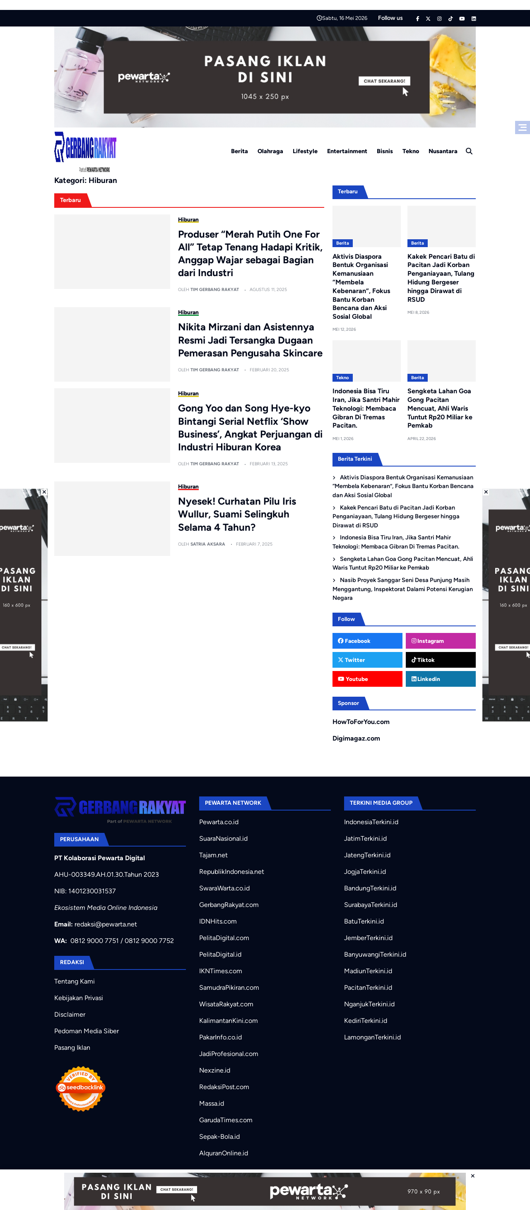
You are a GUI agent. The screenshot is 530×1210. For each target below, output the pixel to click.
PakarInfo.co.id (220, 1037)
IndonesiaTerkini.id (371, 822)
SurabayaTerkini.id (370, 905)
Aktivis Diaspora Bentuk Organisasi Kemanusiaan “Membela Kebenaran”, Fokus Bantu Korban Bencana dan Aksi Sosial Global (403, 486)
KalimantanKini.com (228, 1021)
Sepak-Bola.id (219, 1136)
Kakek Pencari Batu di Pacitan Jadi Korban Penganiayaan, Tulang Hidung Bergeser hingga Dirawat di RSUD (441, 278)
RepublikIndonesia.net (231, 872)
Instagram (428, 640)
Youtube (353, 679)
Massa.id (211, 1103)
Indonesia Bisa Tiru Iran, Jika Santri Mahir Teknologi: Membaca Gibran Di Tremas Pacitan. (366, 408)
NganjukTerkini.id (369, 1004)
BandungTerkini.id (370, 888)
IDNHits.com (218, 921)
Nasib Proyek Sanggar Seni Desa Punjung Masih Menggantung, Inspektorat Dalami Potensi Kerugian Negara (402, 588)
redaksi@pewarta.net (106, 924)
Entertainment (347, 151)
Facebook (354, 640)
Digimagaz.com (356, 738)
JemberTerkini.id (368, 938)
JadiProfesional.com (228, 1054)
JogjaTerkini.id (365, 872)
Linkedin (426, 679)
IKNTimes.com (220, 971)
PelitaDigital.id (220, 954)
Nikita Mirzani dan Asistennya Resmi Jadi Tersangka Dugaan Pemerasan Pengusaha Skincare (250, 339)
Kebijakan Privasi (78, 998)
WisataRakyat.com (226, 1004)
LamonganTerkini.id (372, 1037)
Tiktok (423, 660)
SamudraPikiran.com (229, 987)
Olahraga (270, 151)
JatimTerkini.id (365, 838)
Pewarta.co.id (218, 822)
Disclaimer (69, 1014)
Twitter (351, 660)
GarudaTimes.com (226, 1120)
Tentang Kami (74, 981)
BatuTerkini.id (364, 921)
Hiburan (188, 219)
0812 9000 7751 (94, 941)
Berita (239, 151)
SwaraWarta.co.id (224, 888)
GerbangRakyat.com (229, 905)
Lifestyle (305, 151)
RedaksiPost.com (224, 1087)
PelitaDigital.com (224, 938)
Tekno (410, 151)
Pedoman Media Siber (86, 1031)
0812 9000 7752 (149, 941)
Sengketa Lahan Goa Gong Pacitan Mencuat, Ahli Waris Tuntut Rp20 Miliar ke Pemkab (439, 408)
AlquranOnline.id (223, 1153)
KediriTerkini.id (365, 1021)
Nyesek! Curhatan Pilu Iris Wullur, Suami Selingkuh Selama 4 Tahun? (237, 514)
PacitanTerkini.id (368, 987)
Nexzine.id (214, 1070)
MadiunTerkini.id (368, 971)
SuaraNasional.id (223, 838)
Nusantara (443, 151)
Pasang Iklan (72, 1047)
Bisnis (385, 151)
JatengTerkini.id (367, 855)
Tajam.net (213, 855)
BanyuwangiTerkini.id (375, 954)
